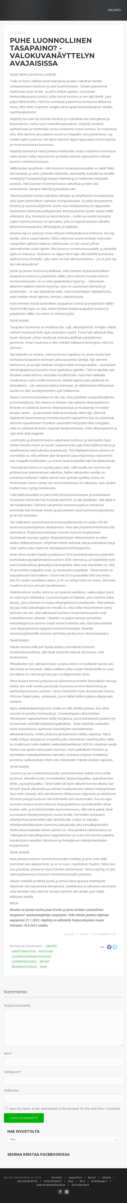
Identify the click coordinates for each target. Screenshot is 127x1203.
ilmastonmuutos (24, 951)
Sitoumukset (80, 1185)
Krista (106, 1177)
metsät (44, 961)
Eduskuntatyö (27, 1181)
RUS (82, 1181)
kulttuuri (46, 951)
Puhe (84, 934)
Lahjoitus (75, 1177)
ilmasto (51, 946)
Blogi (70, 934)
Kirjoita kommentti (17, 1005)
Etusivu (57, 1177)
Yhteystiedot (53, 1181)
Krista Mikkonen (17, 1177)
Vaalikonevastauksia (51, 1185)
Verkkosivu (11, 1090)
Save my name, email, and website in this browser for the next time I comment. (65, 1108)
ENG (70, 1181)
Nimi (8, 1053)
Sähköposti (12, 1072)
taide (43, 966)
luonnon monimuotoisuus (31, 956)
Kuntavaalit (99, 1181)
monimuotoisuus (24, 966)
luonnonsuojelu (24, 961)
